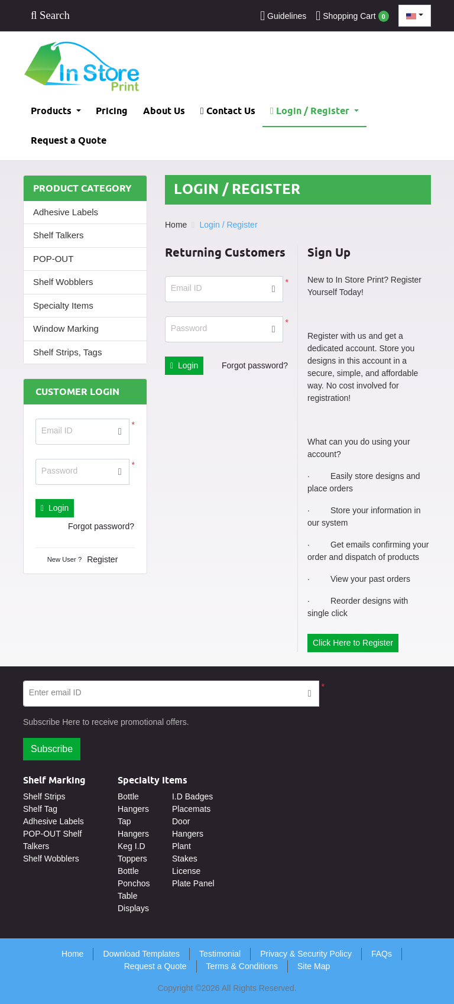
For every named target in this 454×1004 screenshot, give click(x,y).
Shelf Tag (40, 809)
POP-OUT (53, 259)
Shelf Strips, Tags (67, 352)
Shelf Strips (44, 796)
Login (55, 508)
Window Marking (66, 328)
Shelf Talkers (58, 235)
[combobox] (414, 16)
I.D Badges (192, 796)
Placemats (191, 809)
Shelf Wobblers (63, 282)
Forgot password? (101, 526)
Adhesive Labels (65, 212)
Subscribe (52, 749)
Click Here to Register (353, 642)
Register (102, 559)
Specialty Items (63, 305)
